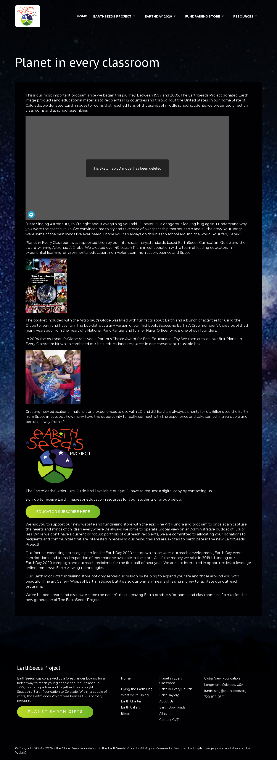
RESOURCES (243, 16)
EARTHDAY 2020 (158, 16)
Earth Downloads (172, 707)
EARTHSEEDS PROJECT (112, 16)
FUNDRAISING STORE (202, 16)
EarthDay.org (169, 695)
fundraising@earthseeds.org (225, 691)
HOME (82, 16)
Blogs (125, 713)
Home (126, 678)
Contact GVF (169, 720)
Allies (163, 713)
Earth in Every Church (175, 689)
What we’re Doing (135, 695)
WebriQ (21, 753)
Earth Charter (131, 701)
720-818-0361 (214, 697)
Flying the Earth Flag (137, 689)
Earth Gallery (130, 707)
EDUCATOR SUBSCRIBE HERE (63, 512)
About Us (166, 701)
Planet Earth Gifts (55, 712)
